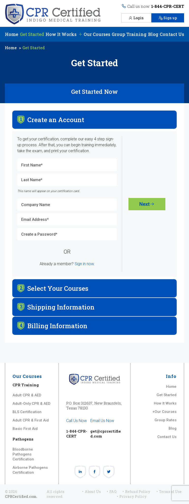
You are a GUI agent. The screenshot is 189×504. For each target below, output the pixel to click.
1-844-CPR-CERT (167, 6)
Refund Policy (137, 491)
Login (136, 18)
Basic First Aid (25, 428)
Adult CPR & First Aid (31, 420)
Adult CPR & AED (27, 395)
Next (147, 204)
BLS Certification (27, 412)
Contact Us (172, 34)
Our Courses (94, 34)
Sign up (167, 18)
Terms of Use (170, 491)
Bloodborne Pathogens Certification (23, 454)
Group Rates (165, 420)
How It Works (61, 34)
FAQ (112, 491)
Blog (153, 34)
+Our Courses (164, 411)
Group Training (129, 34)
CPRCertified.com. (21, 496)
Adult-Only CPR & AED (31, 403)
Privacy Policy (133, 496)
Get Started (32, 34)
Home (11, 34)
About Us (93, 491)
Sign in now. (85, 263)
